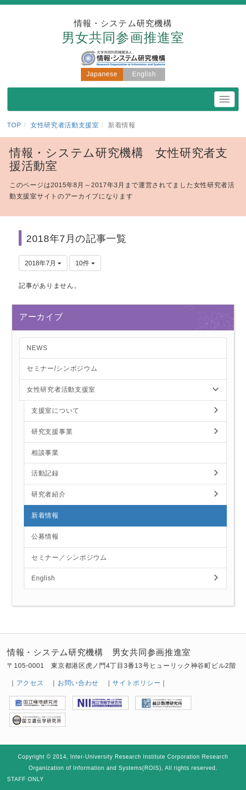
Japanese (102, 74)
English (144, 74)
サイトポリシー (136, 683)
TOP (14, 125)
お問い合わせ (78, 683)
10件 (84, 263)
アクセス (30, 683)
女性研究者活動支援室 (64, 125)
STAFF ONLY (25, 779)
